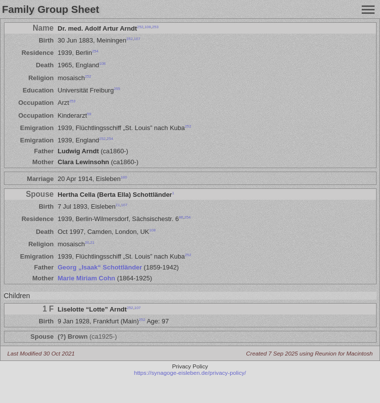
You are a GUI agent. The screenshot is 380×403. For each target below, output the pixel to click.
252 (140, 26)
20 (87, 242)
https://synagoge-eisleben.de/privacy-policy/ (190, 372)
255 (117, 89)
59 (89, 113)
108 (147, 26)
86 (181, 217)
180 (124, 177)
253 (155, 26)
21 (118, 205)
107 (137, 39)
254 (95, 51)
